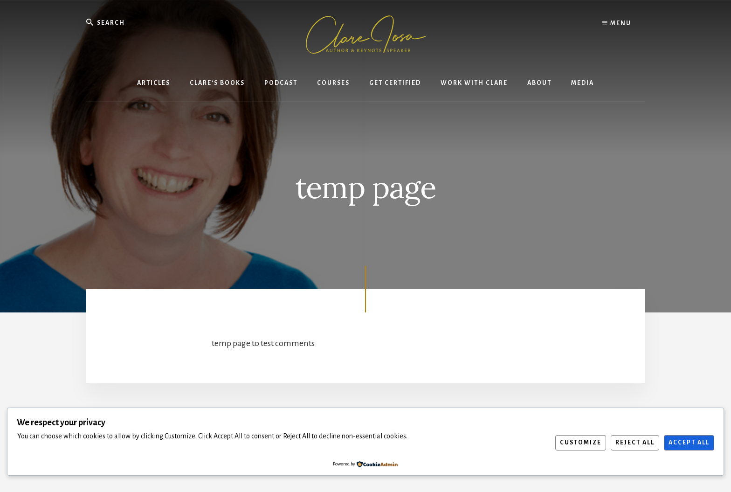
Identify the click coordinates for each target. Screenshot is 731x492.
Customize (580, 442)
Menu (616, 23)
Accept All (689, 442)
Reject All (635, 442)
